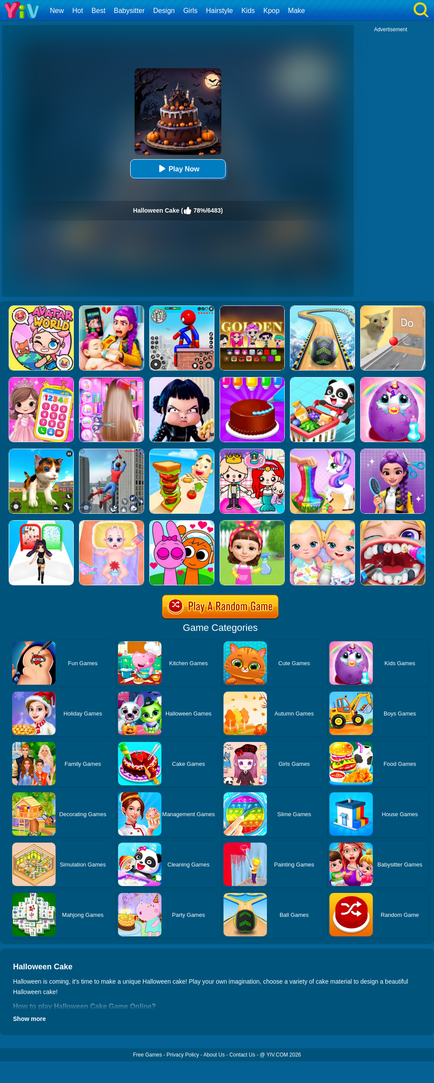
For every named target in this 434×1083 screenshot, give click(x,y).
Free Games (147, 1055)
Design (164, 10)
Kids (248, 10)
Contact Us (242, 1055)
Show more (29, 1018)
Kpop (271, 10)
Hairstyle (219, 10)
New (57, 10)
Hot (77, 10)
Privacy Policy (183, 1055)
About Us (214, 1055)
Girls (190, 10)
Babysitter (129, 10)
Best (98, 10)
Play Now (177, 168)
